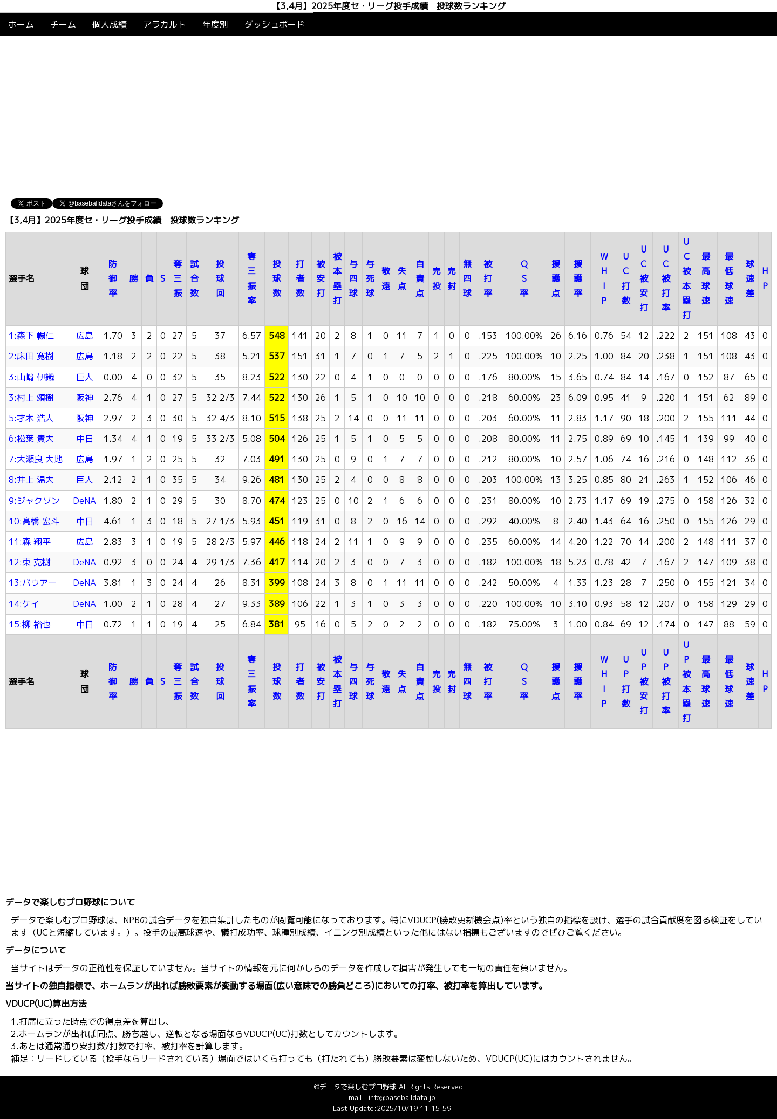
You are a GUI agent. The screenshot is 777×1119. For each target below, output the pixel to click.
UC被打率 (666, 278)
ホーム (21, 24)
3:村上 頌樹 (31, 398)
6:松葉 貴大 (31, 439)
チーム (63, 24)
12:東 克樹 (30, 562)
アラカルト (164, 24)
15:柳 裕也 (30, 624)
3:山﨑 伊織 (31, 377)
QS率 (524, 278)
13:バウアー (33, 583)
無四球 (467, 278)
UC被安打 (643, 278)
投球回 (220, 278)
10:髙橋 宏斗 (34, 521)
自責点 (419, 278)
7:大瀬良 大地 (36, 459)
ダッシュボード (274, 24)
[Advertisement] (388, 117)
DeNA (84, 501)
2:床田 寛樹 (31, 356)
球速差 (750, 278)
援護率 (578, 278)
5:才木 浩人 (31, 418)
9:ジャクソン (34, 501)
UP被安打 (643, 681)
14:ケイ (24, 604)
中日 (84, 439)
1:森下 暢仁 (31, 336)
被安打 (320, 278)
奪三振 (177, 278)
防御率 (112, 278)
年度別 (215, 24)
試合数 (194, 278)
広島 (84, 336)
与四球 (353, 278)
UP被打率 (666, 681)
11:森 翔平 (30, 542)
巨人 (84, 377)
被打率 (487, 278)
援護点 (555, 278)
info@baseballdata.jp (402, 1097)
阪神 (84, 398)
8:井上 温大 (31, 480)
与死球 (370, 278)
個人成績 (109, 24)
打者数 (300, 278)
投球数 (276, 278)
